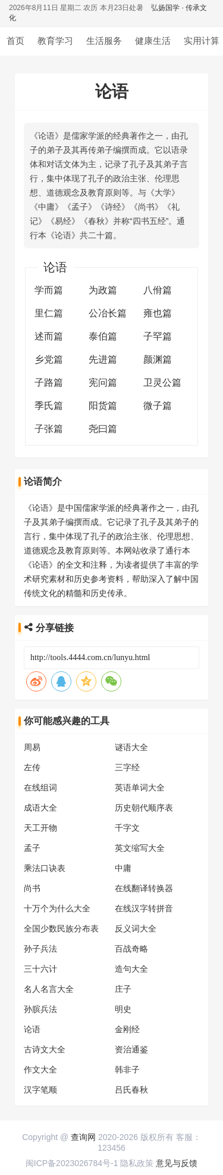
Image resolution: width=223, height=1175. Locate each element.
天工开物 (40, 828)
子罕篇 (157, 336)
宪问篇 (103, 382)
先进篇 (103, 359)
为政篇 (103, 290)
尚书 (32, 888)
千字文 (127, 828)
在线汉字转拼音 (144, 908)
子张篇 (48, 429)
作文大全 (40, 1069)
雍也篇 (157, 313)
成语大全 (40, 807)
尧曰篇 (103, 429)
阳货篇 (103, 406)
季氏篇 (48, 406)
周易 (32, 747)
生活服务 (104, 41)
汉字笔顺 (40, 1089)
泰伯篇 (103, 336)
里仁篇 (48, 313)
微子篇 (157, 406)
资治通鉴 (131, 1049)
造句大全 (131, 969)
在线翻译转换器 (144, 888)
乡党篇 (48, 359)
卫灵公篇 (162, 382)
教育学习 (55, 41)
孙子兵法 (40, 948)
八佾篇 (157, 290)
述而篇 (48, 336)
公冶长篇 (108, 313)
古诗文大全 (44, 1049)
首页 (15, 41)
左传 (32, 767)
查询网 (83, 1137)
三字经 (127, 767)
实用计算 (201, 41)
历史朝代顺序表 (144, 807)
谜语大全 (131, 747)
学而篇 (48, 290)
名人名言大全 (49, 989)
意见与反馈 (176, 1163)
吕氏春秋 (131, 1089)
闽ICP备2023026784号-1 (72, 1163)
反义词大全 (135, 928)
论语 (32, 1029)
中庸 (123, 868)
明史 (123, 1009)
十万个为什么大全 (57, 908)
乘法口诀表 (44, 868)
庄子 (123, 989)
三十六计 (40, 969)
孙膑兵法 (40, 1009)
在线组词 (40, 787)
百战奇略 (131, 948)
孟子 (32, 848)
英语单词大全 (140, 787)
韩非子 (127, 1069)
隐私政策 (136, 1163)
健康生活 (153, 41)
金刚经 (127, 1029)
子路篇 (48, 382)
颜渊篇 (157, 359)
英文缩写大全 (140, 848)
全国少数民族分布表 (61, 928)
